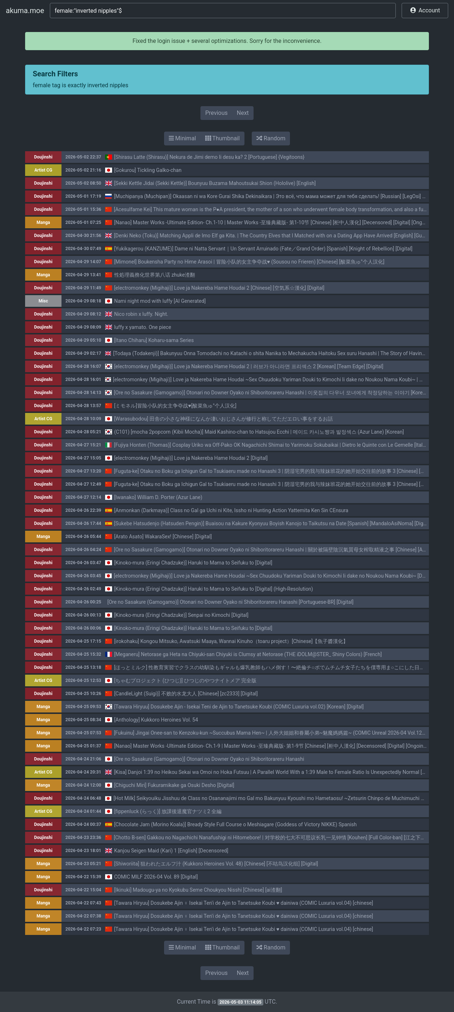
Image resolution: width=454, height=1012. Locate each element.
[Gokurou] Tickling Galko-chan (148, 170)
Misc (43, 301)
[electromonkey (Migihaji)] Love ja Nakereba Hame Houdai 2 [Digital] (191, 458)
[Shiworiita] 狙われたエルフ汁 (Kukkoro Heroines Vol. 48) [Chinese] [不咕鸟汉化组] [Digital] (216, 864)
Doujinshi (43, 157)
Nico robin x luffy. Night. (141, 314)
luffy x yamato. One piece (142, 327)
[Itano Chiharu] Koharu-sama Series (154, 340)
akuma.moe (25, 10)
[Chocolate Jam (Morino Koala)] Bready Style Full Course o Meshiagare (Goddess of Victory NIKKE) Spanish (235, 824)
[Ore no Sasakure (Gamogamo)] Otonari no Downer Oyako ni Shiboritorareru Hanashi (209, 759)
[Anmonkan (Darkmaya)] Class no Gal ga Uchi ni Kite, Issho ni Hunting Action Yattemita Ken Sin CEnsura (231, 510)
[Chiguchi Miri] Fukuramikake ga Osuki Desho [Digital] (174, 785)
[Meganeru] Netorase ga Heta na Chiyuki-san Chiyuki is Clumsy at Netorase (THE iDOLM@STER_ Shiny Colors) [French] (248, 654)
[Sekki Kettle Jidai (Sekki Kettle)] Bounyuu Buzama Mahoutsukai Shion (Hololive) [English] (215, 183)
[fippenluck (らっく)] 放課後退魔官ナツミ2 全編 (168, 811)
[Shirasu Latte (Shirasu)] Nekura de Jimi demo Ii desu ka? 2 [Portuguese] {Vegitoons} (209, 157)
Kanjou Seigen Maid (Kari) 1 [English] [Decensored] (171, 851)
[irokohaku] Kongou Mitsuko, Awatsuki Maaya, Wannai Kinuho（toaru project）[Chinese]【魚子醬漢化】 (231, 641)
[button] (425, 10)
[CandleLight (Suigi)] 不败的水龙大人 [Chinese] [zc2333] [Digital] (186, 693)
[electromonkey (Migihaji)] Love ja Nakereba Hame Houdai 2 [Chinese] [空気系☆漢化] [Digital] (219, 288)
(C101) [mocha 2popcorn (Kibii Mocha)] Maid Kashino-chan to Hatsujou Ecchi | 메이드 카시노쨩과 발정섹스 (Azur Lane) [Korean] (259, 432)
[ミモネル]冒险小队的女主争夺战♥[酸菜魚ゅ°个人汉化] (175, 406)
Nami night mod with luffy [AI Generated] (160, 301)
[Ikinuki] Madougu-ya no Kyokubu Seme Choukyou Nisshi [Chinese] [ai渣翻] (198, 890)
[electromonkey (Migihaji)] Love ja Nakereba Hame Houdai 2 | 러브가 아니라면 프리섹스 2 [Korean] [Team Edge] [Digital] (248, 366)
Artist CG (43, 170)
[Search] (223, 10)
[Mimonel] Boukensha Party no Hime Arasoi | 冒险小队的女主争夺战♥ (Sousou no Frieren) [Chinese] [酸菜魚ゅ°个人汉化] (249, 262)
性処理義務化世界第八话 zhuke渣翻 (154, 275)
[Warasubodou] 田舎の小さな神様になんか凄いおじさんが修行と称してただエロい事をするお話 (223, 419)
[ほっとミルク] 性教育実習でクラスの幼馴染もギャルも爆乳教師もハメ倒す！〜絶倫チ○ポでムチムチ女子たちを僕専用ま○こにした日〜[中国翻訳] (280, 667)
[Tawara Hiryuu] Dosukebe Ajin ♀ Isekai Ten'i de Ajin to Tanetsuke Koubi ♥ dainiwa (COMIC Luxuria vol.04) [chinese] (243, 903)
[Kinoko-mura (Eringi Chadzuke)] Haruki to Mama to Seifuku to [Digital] (193, 563)
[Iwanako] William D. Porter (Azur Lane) (158, 497)
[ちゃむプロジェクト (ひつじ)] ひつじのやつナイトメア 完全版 (185, 680)
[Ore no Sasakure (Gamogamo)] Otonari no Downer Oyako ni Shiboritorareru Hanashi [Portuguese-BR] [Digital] (230, 602)
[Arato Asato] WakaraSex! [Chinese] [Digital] (163, 536)
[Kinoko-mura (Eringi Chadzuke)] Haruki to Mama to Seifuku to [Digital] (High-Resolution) (213, 589)
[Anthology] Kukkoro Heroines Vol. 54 (156, 720)
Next (243, 112)
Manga (43, 222)
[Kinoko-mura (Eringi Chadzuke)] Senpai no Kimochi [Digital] (181, 615)
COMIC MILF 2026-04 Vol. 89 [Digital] (156, 877)
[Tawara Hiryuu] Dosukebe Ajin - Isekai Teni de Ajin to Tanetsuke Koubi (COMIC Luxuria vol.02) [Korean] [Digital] (239, 707)
